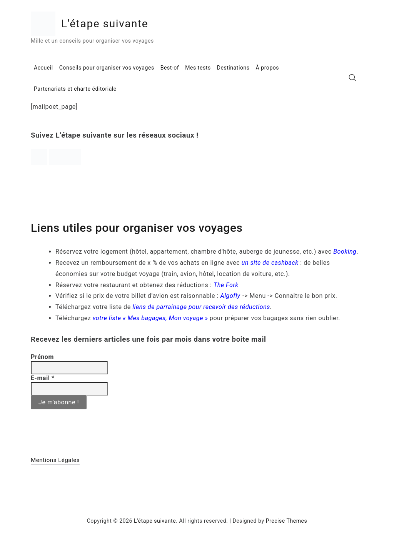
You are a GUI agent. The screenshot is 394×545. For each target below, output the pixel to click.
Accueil (43, 68)
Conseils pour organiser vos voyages (106, 68)
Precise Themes (286, 521)
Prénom (42, 357)
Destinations (233, 68)
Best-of (169, 68)
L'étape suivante (104, 23)
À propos (267, 68)
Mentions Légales (55, 460)
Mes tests (197, 68)
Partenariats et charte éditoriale (75, 89)
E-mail (43, 378)
